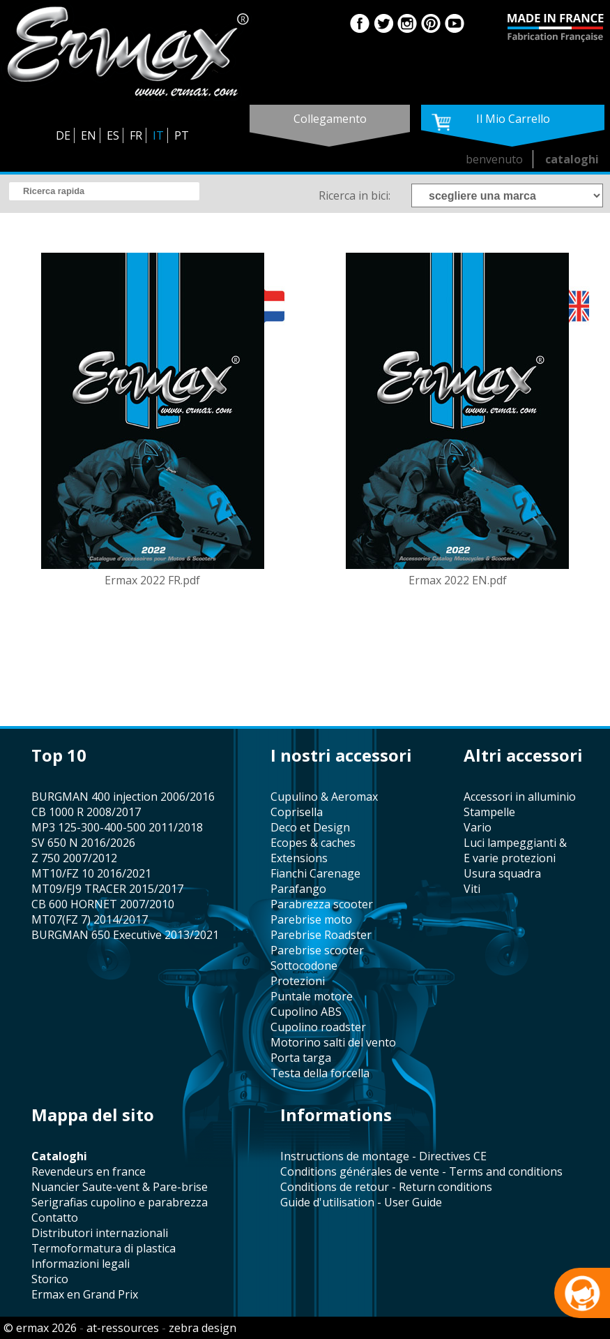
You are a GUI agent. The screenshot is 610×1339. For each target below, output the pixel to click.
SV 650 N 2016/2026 (83, 842)
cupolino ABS (306, 1011)
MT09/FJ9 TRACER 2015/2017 (107, 888)
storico (49, 1279)
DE (63, 135)
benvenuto (494, 159)
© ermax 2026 (40, 1328)
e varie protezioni (510, 858)
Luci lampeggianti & (515, 842)
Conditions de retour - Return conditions (386, 1186)
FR (136, 135)
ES (113, 135)
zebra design (202, 1328)
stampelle (489, 812)
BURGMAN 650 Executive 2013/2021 (125, 934)
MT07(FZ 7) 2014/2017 (89, 919)
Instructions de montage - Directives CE (383, 1156)
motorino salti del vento (333, 1042)
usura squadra (502, 873)
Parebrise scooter (317, 950)
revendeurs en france (88, 1171)
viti (472, 888)
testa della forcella (319, 1073)
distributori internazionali (99, 1233)
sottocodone (303, 965)
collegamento (330, 118)
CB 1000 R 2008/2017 (86, 812)
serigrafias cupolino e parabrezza (119, 1202)
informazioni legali (80, 1263)
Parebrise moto (311, 919)
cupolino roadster (318, 1027)
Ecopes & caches (313, 842)
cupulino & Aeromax (324, 796)
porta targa (300, 1057)
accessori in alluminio (520, 796)
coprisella (296, 812)
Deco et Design (310, 827)
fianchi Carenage (315, 873)
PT (181, 135)
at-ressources (122, 1328)
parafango (298, 888)
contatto (54, 1217)
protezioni (297, 981)
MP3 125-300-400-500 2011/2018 (117, 827)
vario (477, 827)
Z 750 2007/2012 (74, 858)
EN (88, 135)
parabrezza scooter (321, 904)
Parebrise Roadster (321, 934)
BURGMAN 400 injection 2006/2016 (123, 796)
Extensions (299, 858)
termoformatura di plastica (103, 1248)
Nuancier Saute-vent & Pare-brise (119, 1186)
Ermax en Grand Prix (84, 1294)
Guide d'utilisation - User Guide (361, 1202)
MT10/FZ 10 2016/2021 (91, 873)
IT (158, 135)
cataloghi (572, 159)
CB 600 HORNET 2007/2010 (102, 904)
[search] (104, 191)
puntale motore (311, 996)
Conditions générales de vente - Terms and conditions (421, 1171)
